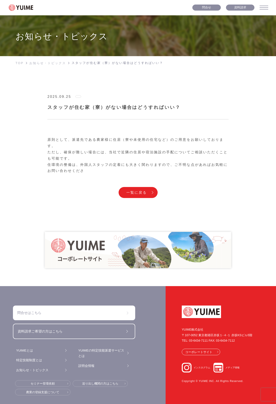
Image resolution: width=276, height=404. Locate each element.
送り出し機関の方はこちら (100, 383)
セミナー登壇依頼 (43, 383)
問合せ (206, 7)
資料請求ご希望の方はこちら (40, 331)
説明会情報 (86, 366)
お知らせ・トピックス (47, 63)
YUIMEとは (24, 350)
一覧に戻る (136, 192)
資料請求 (240, 7)
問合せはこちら (29, 313)
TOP (20, 63)
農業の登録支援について (42, 392)
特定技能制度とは (29, 360)
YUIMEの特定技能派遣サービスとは (101, 353)
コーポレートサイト (198, 352)
